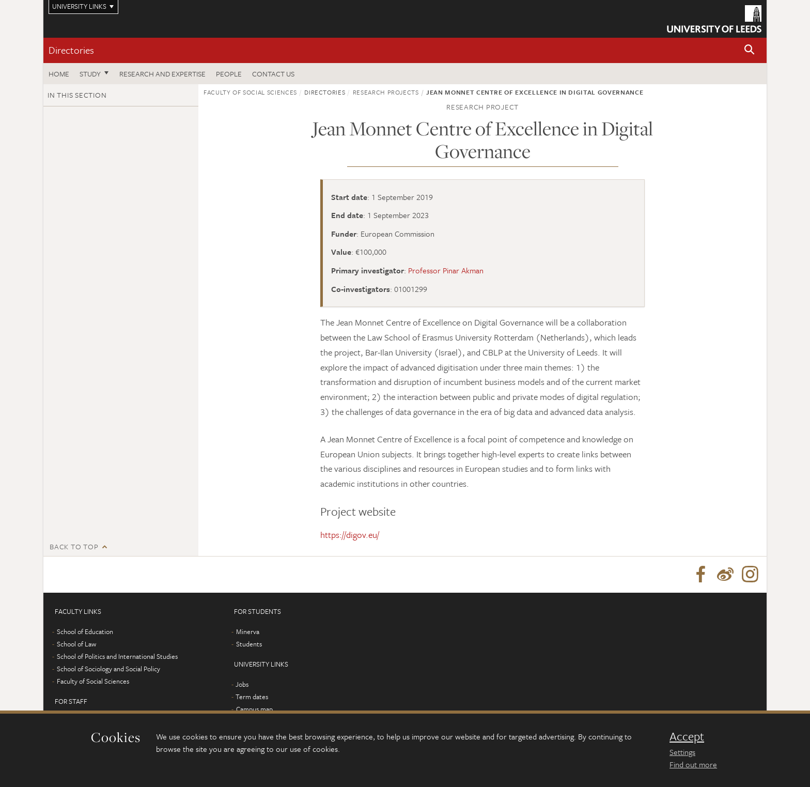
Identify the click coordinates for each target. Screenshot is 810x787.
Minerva (247, 631)
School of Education (85, 631)
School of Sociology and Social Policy (108, 668)
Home (59, 73)
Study (90, 73)
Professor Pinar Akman (446, 270)
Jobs (242, 684)
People (229, 73)
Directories (71, 50)
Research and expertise (162, 73)
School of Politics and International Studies (117, 656)
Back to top (74, 546)
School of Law (76, 644)
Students (249, 644)
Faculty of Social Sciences (250, 92)
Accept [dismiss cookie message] (686, 736)
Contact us (273, 73)
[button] (749, 50)
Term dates (252, 696)
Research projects (386, 92)
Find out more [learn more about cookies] (693, 764)
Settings (682, 752)
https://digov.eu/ (349, 534)
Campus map (254, 709)
